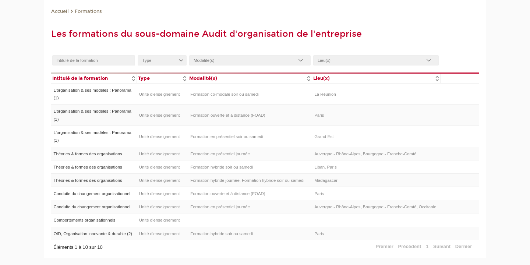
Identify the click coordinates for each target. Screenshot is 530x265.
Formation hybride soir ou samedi (221, 167)
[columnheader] (94, 78)
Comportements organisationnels (84, 220)
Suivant (442, 246)
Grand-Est (323, 136)
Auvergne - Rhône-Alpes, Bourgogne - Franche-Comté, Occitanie (375, 207)
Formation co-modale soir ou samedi (224, 94)
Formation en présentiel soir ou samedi (226, 136)
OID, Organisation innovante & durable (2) (92, 234)
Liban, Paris (325, 167)
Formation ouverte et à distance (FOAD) (227, 115)
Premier (384, 246)
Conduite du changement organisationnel (91, 193)
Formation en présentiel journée (220, 154)
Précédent (409, 246)
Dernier (463, 246)
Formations (88, 11)
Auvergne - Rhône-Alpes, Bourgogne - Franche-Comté (365, 154)
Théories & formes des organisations (87, 154)
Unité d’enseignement (159, 94)
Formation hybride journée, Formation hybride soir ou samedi (247, 180)
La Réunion (325, 94)
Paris (319, 115)
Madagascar (326, 180)
